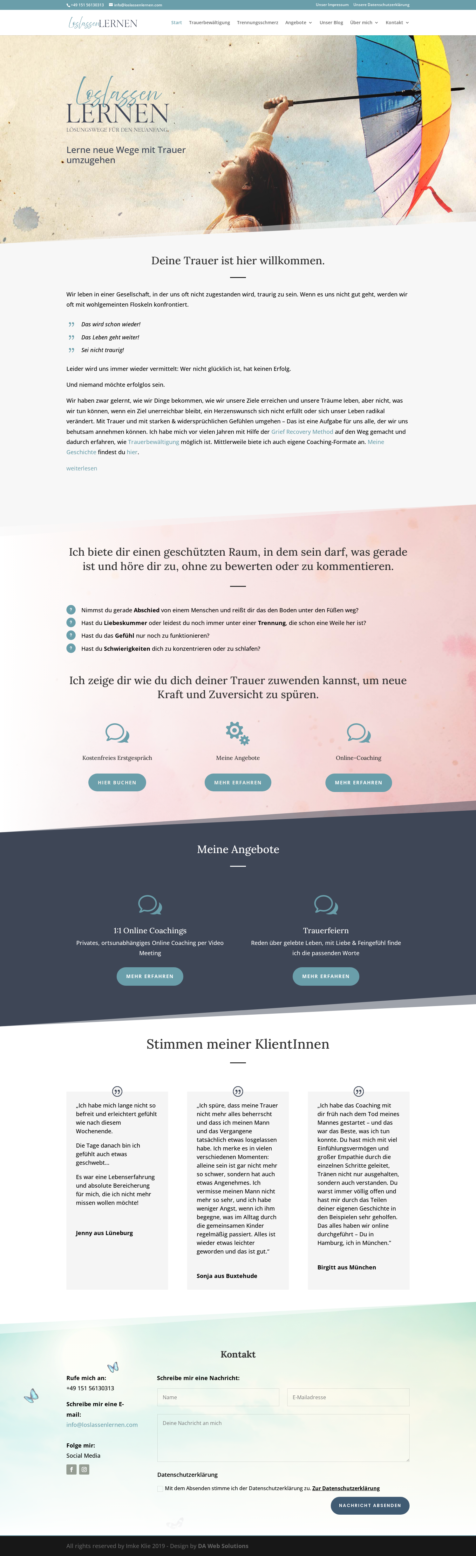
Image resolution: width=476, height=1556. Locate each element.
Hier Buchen (117, 782)
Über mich (361, 22)
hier (132, 452)
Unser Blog (331, 22)
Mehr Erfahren (326, 976)
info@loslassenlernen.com (102, 1424)
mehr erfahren (359, 782)
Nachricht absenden (370, 1505)
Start (176, 22)
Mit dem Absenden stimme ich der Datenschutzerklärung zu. (268, 1488)
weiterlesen (81, 468)
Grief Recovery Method (302, 431)
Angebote (295, 22)
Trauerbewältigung (209, 22)
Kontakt (394, 22)
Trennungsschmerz (257, 22)
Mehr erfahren (238, 782)
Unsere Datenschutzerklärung (381, 5)
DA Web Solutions (223, 1546)
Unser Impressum (332, 5)
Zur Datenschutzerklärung (346, 1488)
